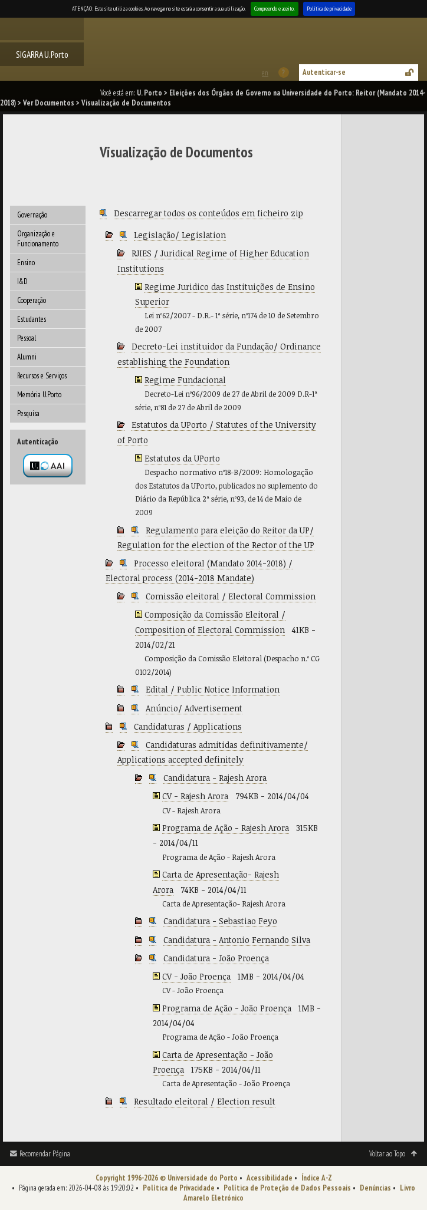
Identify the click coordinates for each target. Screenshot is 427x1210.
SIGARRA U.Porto (42, 54)
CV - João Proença (196, 976)
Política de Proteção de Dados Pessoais (287, 1188)
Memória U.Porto (39, 395)
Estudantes (31, 319)
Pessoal (26, 338)
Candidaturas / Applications (188, 726)
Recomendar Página (44, 1154)
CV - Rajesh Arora (195, 796)
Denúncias (375, 1188)
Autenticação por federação (48, 465)
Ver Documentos (48, 103)
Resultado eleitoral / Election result (204, 1101)
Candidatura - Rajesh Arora (215, 777)
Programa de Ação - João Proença (226, 1008)
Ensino (26, 263)
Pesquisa (28, 413)
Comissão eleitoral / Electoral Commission (231, 596)
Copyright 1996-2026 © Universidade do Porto (167, 1178)
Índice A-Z (316, 1178)
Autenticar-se (324, 72)
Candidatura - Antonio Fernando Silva (236, 939)
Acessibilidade (270, 1178)
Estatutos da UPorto (182, 458)
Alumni (27, 357)
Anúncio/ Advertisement (194, 708)
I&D (22, 281)
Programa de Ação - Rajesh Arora (225, 827)
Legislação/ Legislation (180, 234)
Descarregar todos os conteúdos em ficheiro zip (208, 213)
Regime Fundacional (185, 379)
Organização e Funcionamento (37, 239)
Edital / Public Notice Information (213, 689)
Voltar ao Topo (387, 1154)
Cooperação (31, 300)
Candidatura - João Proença (216, 958)
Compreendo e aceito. (274, 8)
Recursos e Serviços (42, 376)
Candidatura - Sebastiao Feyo (220, 921)
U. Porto (149, 93)
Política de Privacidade (179, 1188)
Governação (32, 215)
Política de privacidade (329, 8)
